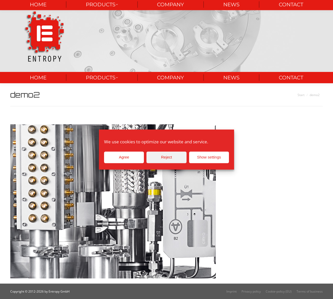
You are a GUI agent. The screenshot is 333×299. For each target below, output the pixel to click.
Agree (124, 157)
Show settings (209, 157)
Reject (166, 157)
